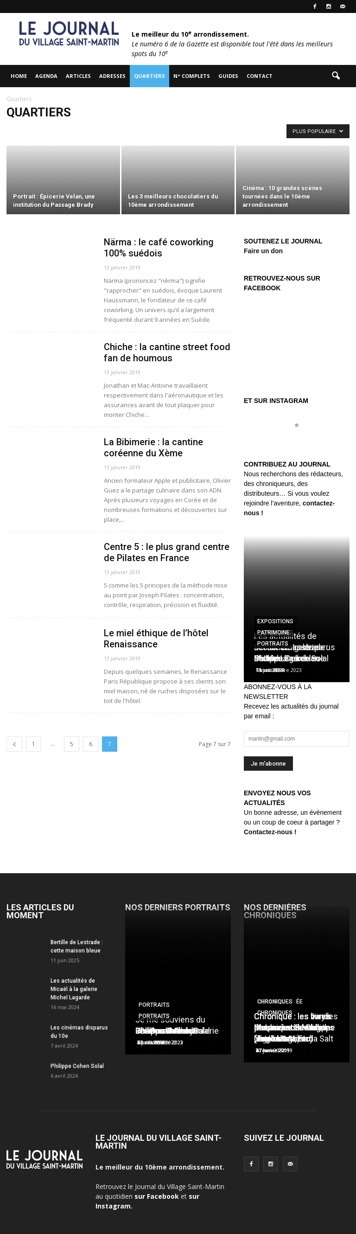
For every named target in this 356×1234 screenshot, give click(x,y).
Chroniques (274, 1001)
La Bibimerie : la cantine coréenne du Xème (153, 447)
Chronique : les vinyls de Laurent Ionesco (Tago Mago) (293, 1027)
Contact (260, 75)
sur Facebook (156, 1196)
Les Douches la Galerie (177, 1031)
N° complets (191, 75)
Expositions (275, 621)
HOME (19, 75)
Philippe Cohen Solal (77, 1066)
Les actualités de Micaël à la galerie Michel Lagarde (74, 989)
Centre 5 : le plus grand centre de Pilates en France (166, 552)
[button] (335, 76)
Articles (78, 75)
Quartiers (149, 75)
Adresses (112, 75)
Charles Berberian (286, 658)
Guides (228, 75)
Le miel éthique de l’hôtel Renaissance (156, 638)
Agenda (46, 75)
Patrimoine (273, 632)
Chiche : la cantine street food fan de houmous (167, 352)
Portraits (272, 643)
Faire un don (263, 251)
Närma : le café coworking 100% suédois (159, 248)
